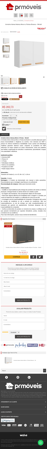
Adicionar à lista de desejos (11, 129)
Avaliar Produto (23, 336)
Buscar (44, 370)
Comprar (16, 257)
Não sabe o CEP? (4, 97)
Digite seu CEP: (4, 95)
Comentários (23, 293)
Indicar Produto (14, 99)
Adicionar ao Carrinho (33, 257)
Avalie (18, 31)
